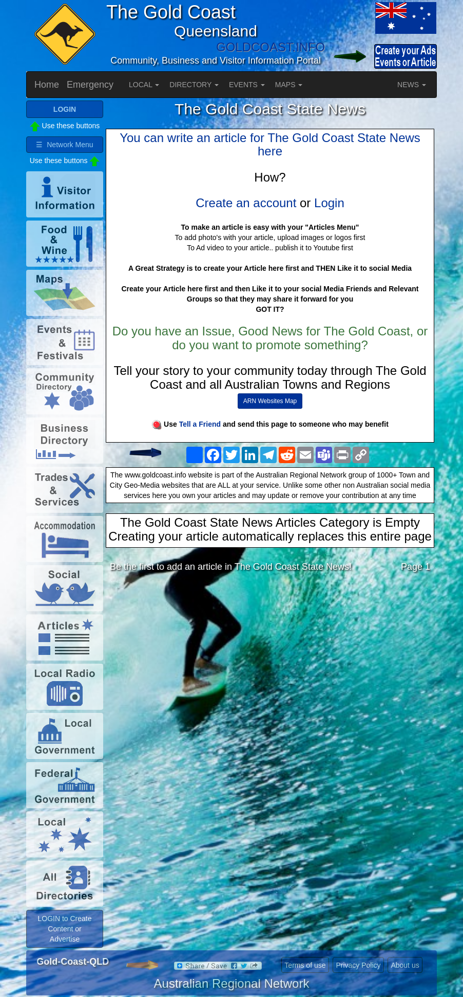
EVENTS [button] (247, 85)
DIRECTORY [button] (194, 85)
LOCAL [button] (144, 85)
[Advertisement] (270, 661)
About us (405, 965)
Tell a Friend (200, 424)
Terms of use (304, 965)
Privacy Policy (358, 965)
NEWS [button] (411, 85)
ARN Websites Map (270, 401)
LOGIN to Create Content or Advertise (64, 928)
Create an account (246, 203)
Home (46, 84)
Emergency (90, 84)
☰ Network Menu (64, 145)
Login (329, 203)
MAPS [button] (289, 85)
